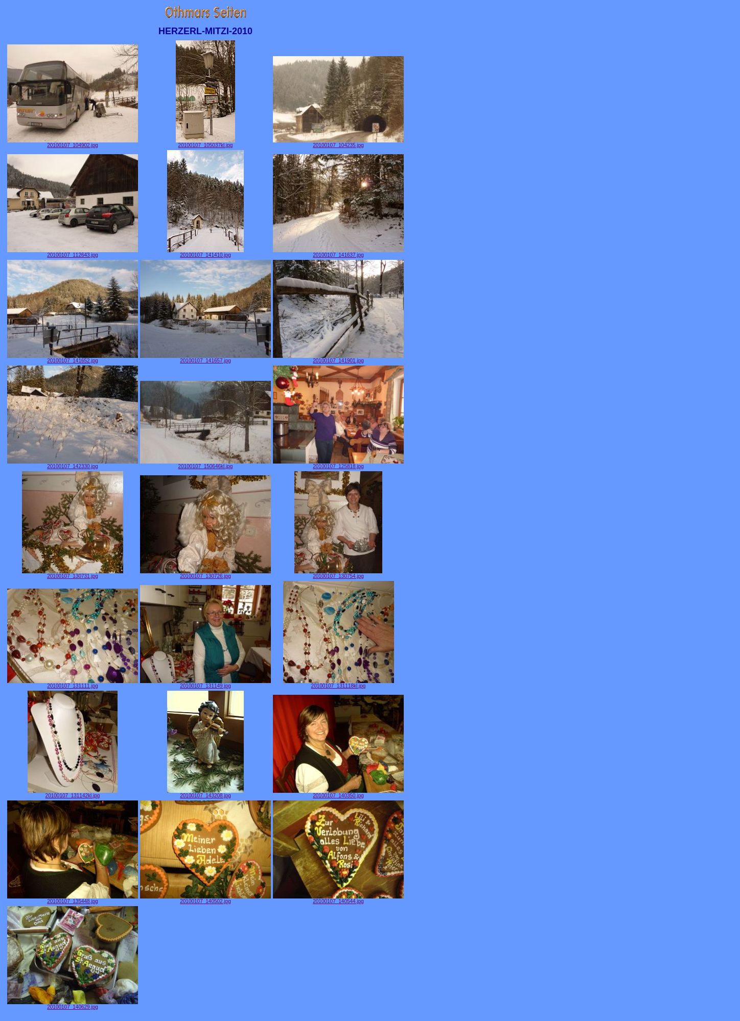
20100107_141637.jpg (338, 253)
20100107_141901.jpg (338, 358)
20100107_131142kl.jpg (73, 793)
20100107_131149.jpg (205, 683)
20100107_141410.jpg (205, 253)
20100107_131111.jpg (72, 683)
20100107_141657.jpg (205, 358)
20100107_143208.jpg (205, 793)
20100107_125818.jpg (338, 464)
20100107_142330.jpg (72, 464)
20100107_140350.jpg (338, 793)
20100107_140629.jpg (72, 1005)
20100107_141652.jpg (72, 358)
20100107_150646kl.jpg (205, 464)
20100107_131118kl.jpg (338, 683)
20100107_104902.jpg (72, 143)
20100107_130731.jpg (72, 574)
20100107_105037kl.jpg (205, 143)
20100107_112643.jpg (72, 253)
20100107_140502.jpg (205, 899)
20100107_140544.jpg (338, 899)
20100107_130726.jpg (205, 574)
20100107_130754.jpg (338, 574)
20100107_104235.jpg (338, 143)
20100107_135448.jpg (72, 899)
